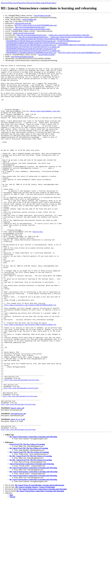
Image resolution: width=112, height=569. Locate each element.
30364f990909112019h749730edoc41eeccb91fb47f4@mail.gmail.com (31, 41)
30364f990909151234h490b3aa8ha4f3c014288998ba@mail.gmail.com (31, 53)
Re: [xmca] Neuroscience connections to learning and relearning (33, 506)
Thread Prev (22, 3)
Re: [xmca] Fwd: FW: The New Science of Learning (29, 518)
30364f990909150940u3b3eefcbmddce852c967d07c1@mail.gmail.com (31, 49)
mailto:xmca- (38, 265)
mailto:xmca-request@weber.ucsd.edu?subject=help (31, 29)
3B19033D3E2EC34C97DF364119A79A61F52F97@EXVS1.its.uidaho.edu (33, 51)
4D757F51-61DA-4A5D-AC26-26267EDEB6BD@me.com (35, 25)
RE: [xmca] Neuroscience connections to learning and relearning (33, 541)
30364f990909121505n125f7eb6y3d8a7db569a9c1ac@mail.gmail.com (31, 45)
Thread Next (32, 3)
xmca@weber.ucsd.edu (42, 15)
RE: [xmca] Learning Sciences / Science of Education (35, 556)
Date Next (13, 3)
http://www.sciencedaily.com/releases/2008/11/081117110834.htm (30, 377)
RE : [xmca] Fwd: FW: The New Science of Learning (29, 521)
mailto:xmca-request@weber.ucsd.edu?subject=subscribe (69, 35)
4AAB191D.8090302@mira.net (68, 41)
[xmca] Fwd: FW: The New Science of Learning (27, 514)
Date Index (41, 3)
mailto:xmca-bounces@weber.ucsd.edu (45, 121)
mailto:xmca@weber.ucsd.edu (23, 33)
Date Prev (4, 3)
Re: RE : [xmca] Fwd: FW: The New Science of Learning (31, 525)
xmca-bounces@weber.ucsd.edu (22, 56)
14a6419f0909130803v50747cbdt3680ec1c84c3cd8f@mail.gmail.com (82, 45)
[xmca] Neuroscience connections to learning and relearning (32, 533)
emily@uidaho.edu (29, 19)
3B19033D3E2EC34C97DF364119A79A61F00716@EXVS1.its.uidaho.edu (32, 47)
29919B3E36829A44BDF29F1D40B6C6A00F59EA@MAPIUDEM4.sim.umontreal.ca (36, 43)
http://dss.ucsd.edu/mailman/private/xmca (30, 27)
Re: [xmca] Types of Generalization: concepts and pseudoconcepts (39, 554)
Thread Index (51, 3)
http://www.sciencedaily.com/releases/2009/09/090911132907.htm (30, 353)
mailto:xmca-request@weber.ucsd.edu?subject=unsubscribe (72, 37)
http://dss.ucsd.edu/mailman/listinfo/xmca (31, 35)
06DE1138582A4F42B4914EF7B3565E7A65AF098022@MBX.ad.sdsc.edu (41, 39)
